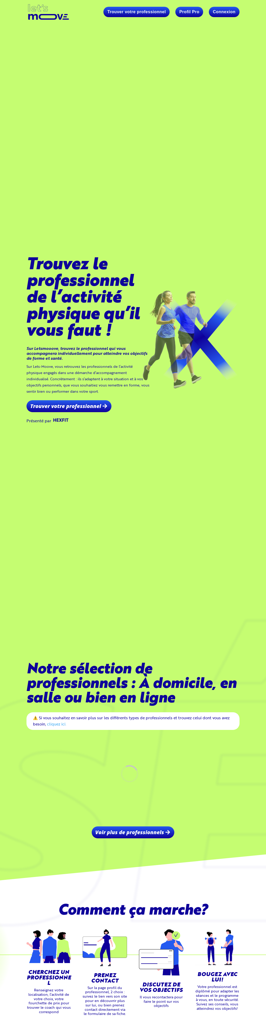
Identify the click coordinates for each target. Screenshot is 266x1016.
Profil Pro (189, 12)
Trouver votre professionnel (136, 12)
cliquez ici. (56, 724)
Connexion (224, 12)
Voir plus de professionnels (129, 832)
